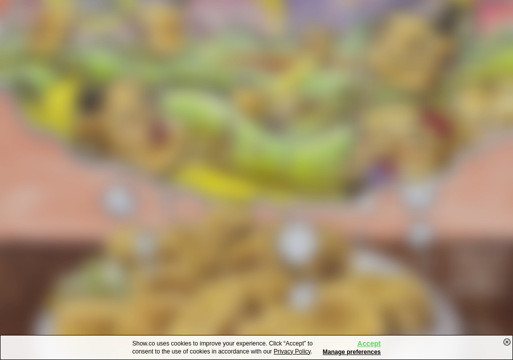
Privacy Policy (292, 351)
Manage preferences (352, 352)
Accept (369, 344)
